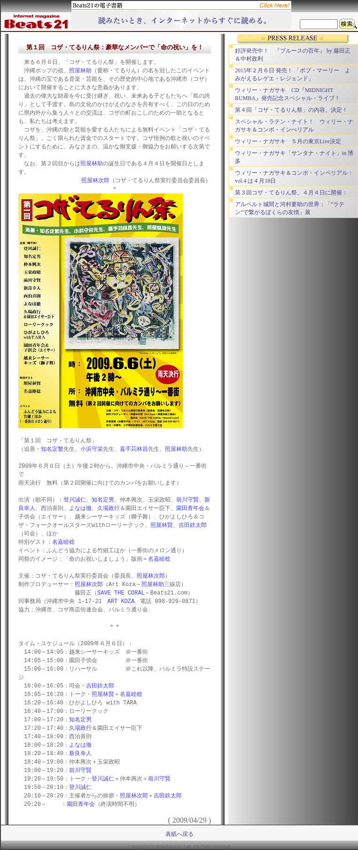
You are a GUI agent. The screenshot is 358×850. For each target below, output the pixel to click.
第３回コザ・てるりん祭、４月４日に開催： (291, 192)
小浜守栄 (91, 449)
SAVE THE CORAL (121, 593)
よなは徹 (80, 508)
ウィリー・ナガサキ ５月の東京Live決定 (288, 141)
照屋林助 (80, 71)
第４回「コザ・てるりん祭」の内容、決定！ (291, 110)
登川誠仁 (74, 500)
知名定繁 (52, 449)
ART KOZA (121, 601)
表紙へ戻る (179, 834)
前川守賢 (187, 500)
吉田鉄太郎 (193, 525)
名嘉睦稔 (63, 542)
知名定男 (103, 500)
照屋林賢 (161, 525)
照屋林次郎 (95, 181)
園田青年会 (190, 508)
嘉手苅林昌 (134, 449)
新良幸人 (80, 753)
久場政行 (108, 508)
